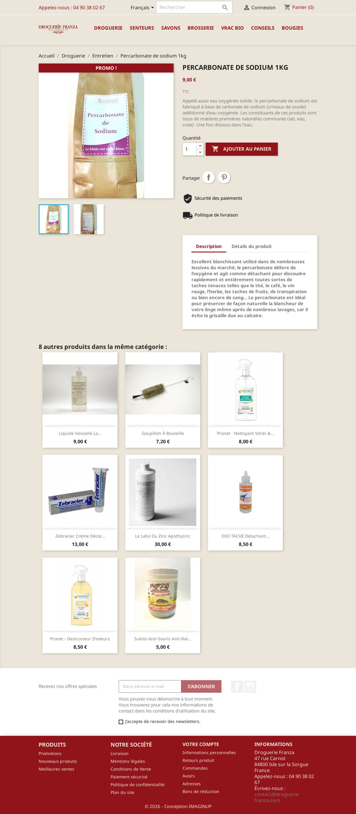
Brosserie (201, 28)
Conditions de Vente (131, 769)
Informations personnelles (209, 752)
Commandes (195, 768)
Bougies (292, 28)
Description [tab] (209, 246)
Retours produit (198, 760)
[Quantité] (189, 149)
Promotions (50, 753)
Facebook (237, 687)
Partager (209, 177)
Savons (170, 28)
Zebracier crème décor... (80, 536)
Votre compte (200, 744)
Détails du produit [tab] (252, 246)
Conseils (262, 28)
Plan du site (122, 792)
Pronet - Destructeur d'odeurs (80, 638)
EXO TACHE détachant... (245, 536)
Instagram (250, 687)
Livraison (120, 753)
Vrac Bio (232, 28)
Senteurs (142, 28)
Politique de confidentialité (138, 784)
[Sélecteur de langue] (143, 8)
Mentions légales (128, 761)
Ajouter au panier (241, 149)
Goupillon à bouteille (163, 433)
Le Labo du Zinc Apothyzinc (162, 536)
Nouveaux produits (58, 761)
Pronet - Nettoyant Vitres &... (245, 433)
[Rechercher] (194, 7)
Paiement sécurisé (129, 777)
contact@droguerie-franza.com (277, 797)
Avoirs (188, 776)
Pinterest (224, 177)
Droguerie (108, 28)
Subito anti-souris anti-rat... (162, 638)
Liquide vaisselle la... (80, 433)
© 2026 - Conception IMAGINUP (178, 806)
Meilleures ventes (56, 769)
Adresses (191, 783)
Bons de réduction (200, 791)
